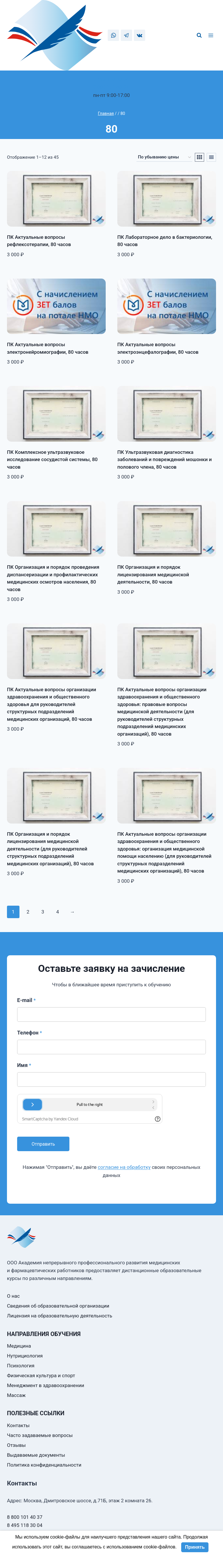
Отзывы (16, 1445)
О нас (13, 1296)
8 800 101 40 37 (111, 87)
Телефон (29, 1033)
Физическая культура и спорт (41, 1375)
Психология (20, 1366)
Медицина (19, 1346)
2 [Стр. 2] (27, 912)
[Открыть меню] (211, 35)
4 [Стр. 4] (57, 912)
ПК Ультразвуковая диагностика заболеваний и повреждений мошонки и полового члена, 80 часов (164, 459)
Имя (24, 1065)
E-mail (26, 1000)
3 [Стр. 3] (42, 912)
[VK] (139, 35)
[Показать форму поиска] (199, 35)
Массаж (16, 1395)
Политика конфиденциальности (44, 1465)
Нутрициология (25, 1356)
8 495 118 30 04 (111, 79)
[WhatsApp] (113, 35)
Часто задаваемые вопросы (40, 1435)
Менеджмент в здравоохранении (45, 1385)
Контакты (18, 1425)
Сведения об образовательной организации (58, 1306)
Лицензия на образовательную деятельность (59, 1316)
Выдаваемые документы (36, 1455)
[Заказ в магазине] (164, 157)
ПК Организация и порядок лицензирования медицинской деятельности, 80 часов (153, 574)
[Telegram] (126, 35)
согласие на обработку (124, 1167)
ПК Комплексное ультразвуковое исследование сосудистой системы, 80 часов (52, 459)
